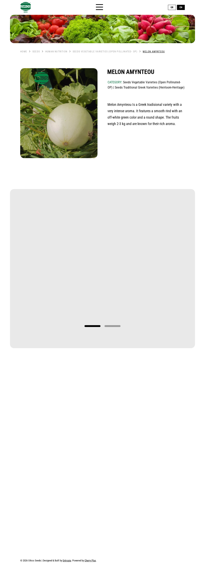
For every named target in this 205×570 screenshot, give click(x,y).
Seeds (36, 51)
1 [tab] (92, 326)
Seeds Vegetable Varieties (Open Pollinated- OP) (105, 51)
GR (172, 7)
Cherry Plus (90, 560)
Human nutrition (56, 51)
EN (181, 7)
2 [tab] (112, 326)
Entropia (67, 560)
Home (23, 51)
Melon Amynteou (154, 51)
